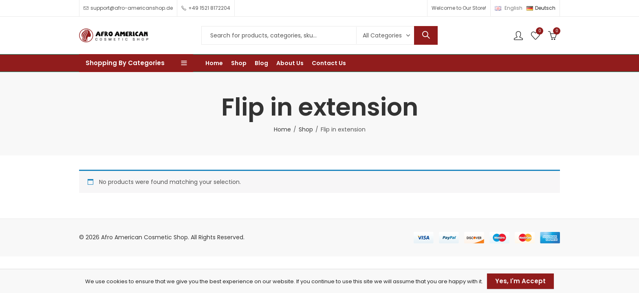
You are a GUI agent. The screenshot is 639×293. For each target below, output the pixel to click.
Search (426, 35)
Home (282, 129)
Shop (306, 129)
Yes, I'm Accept (520, 281)
